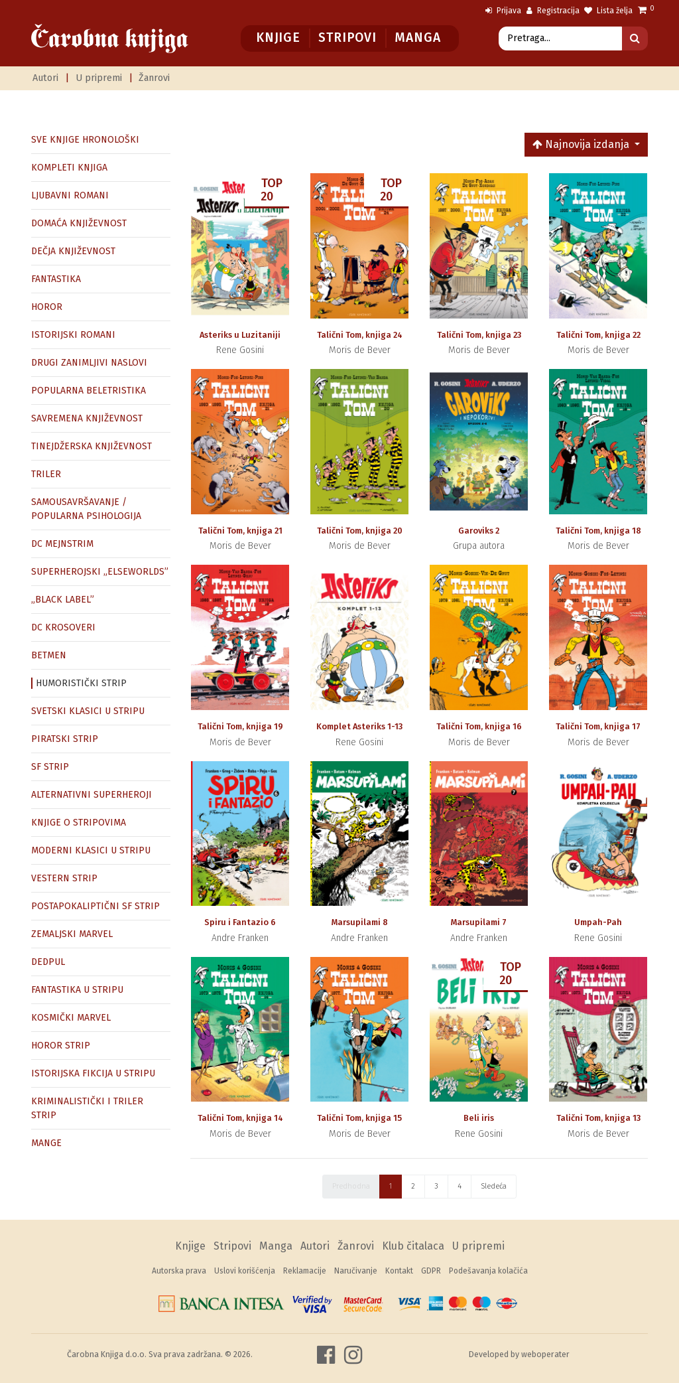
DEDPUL (48, 962)
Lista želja (608, 10)
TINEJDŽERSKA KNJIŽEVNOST (91, 446)
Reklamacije (304, 1270)
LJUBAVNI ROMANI (70, 195)
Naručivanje (355, 1270)
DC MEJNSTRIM (62, 543)
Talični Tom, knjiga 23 (479, 335)
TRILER (46, 474)
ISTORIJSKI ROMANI (73, 334)
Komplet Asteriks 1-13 (359, 726)
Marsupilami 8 (360, 922)
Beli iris (478, 1118)
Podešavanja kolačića (488, 1270)
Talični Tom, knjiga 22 (598, 335)
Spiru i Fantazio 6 (240, 922)
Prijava (503, 10)
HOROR (46, 307)
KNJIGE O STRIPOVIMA (78, 822)
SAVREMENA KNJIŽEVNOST (87, 418)
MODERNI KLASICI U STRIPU (91, 850)
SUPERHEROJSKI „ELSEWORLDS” (99, 571)
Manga (417, 37)
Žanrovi (154, 78)
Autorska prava (179, 1270)
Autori (45, 78)
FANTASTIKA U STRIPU (77, 989)
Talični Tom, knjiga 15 (359, 1118)
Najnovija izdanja (582, 144)
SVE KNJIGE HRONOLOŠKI (85, 139)
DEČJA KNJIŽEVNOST (73, 251)
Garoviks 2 (478, 531)
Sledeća (494, 1186)
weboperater (545, 1354)
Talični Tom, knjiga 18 (598, 531)
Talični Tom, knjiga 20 (359, 531)
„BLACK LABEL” (62, 599)
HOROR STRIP (60, 1045)
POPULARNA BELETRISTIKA (88, 390)
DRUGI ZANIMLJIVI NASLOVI (89, 362)
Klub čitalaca (413, 1246)
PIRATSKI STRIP (64, 739)
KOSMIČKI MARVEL (71, 1017)
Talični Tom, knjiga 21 (240, 531)
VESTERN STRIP (64, 878)
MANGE (46, 1143)
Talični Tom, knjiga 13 (598, 1118)
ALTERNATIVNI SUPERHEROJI (91, 794)
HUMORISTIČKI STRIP (81, 683)
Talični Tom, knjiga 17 (598, 726)
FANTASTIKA (56, 279)
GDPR (431, 1270)
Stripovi (347, 37)
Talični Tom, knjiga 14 (240, 1118)
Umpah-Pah (598, 922)
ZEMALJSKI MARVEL (72, 934)
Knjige (278, 37)
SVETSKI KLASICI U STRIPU (88, 711)
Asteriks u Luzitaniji (240, 335)
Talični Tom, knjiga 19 (240, 726)
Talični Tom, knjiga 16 (479, 726)
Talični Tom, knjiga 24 (359, 335)
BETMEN (48, 655)
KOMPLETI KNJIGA (69, 167)
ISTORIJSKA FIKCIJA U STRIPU (93, 1073)
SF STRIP (50, 766)
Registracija (553, 10)
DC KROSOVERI (63, 627)
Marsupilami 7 (479, 922)
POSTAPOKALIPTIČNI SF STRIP (95, 906)
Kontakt (399, 1270)
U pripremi (99, 78)
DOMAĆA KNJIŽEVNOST (79, 223)
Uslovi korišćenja (244, 1270)
